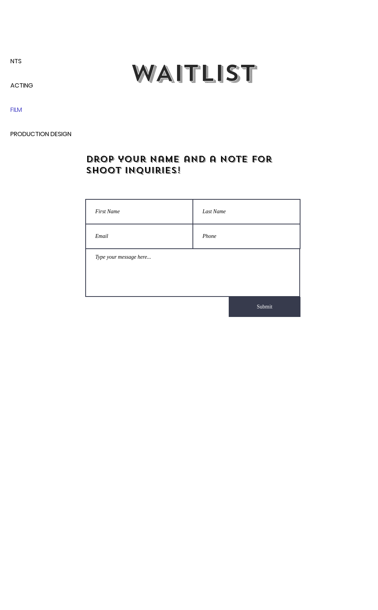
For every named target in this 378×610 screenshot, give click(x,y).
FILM (16, 109)
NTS (16, 61)
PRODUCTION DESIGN (37, 134)
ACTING (21, 85)
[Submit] (264, 307)
